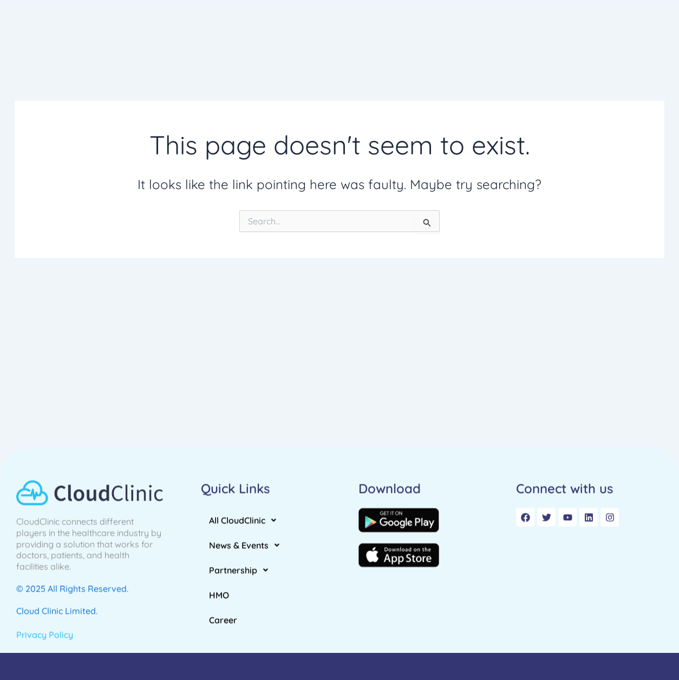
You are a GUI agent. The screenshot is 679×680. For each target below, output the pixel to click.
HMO (535, 30)
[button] (314, 30)
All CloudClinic (314, 30)
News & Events (399, 30)
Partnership (479, 30)
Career (575, 30)
